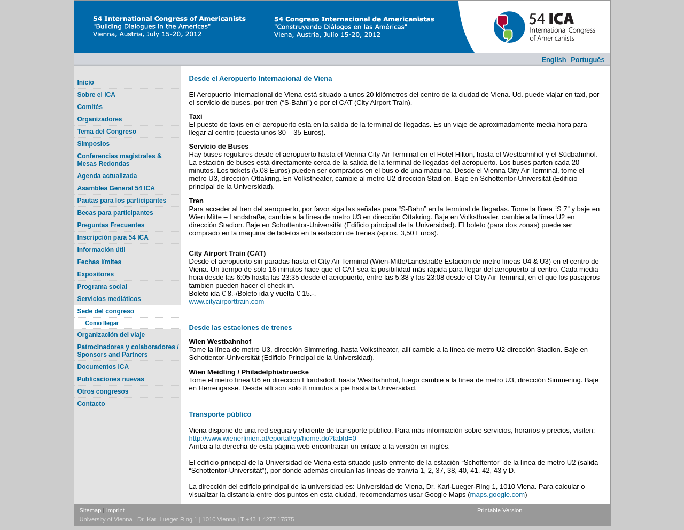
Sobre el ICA (96, 94)
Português (587, 60)
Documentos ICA (103, 367)
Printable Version (500, 510)
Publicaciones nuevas (110, 379)
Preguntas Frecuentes (111, 225)
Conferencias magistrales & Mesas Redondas (119, 159)
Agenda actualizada (107, 176)
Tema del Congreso (106, 131)
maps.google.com (497, 494)
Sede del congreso (106, 311)
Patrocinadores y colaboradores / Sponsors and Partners (128, 350)
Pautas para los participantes (122, 200)
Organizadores (99, 119)
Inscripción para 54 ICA (113, 237)
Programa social (102, 286)
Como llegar (102, 323)
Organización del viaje (111, 335)
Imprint (115, 510)
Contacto (91, 404)
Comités (90, 107)
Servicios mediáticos (109, 299)
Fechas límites (99, 262)
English (553, 60)
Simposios (93, 144)
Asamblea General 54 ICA (116, 188)
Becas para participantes (115, 213)
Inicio (85, 82)
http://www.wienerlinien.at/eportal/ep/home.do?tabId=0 (272, 438)
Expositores (95, 274)
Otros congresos (103, 391)
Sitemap (91, 510)
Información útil (101, 250)
